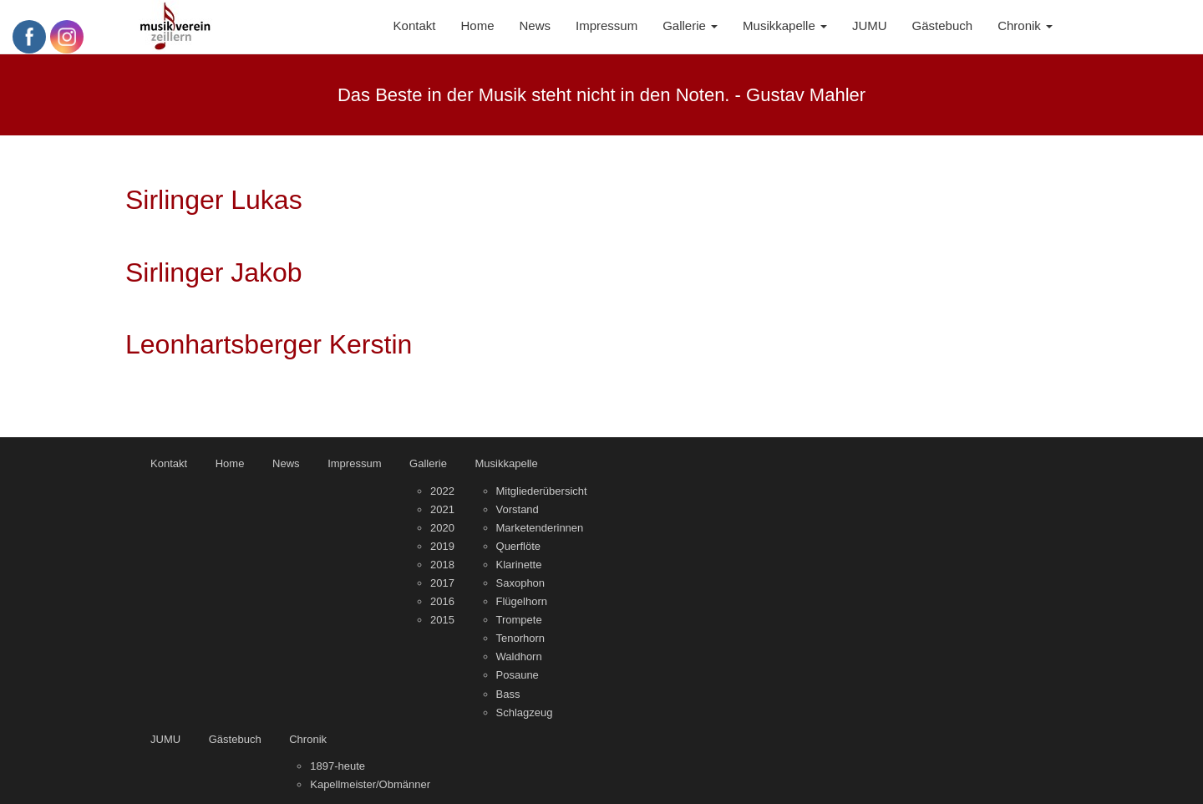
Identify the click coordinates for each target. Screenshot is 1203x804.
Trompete (519, 619)
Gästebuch (235, 739)
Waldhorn (519, 656)
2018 (442, 564)
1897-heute (337, 766)
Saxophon (521, 583)
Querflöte (518, 546)
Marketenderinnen (540, 528)
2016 (442, 601)
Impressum (354, 463)
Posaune (517, 675)
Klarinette (519, 564)
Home (230, 463)
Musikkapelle (506, 463)
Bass (508, 694)
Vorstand (517, 509)
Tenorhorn (521, 638)
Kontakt (168, 463)
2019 (442, 546)
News (286, 463)
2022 (442, 491)
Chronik (308, 739)
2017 (442, 583)
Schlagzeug (524, 712)
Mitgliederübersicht (541, 491)
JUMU (165, 739)
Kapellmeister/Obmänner (370, 784)
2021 (442, 509)
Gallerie (428, 463)
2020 (442, 528)
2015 (442, 619)
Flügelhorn (521, 601)
